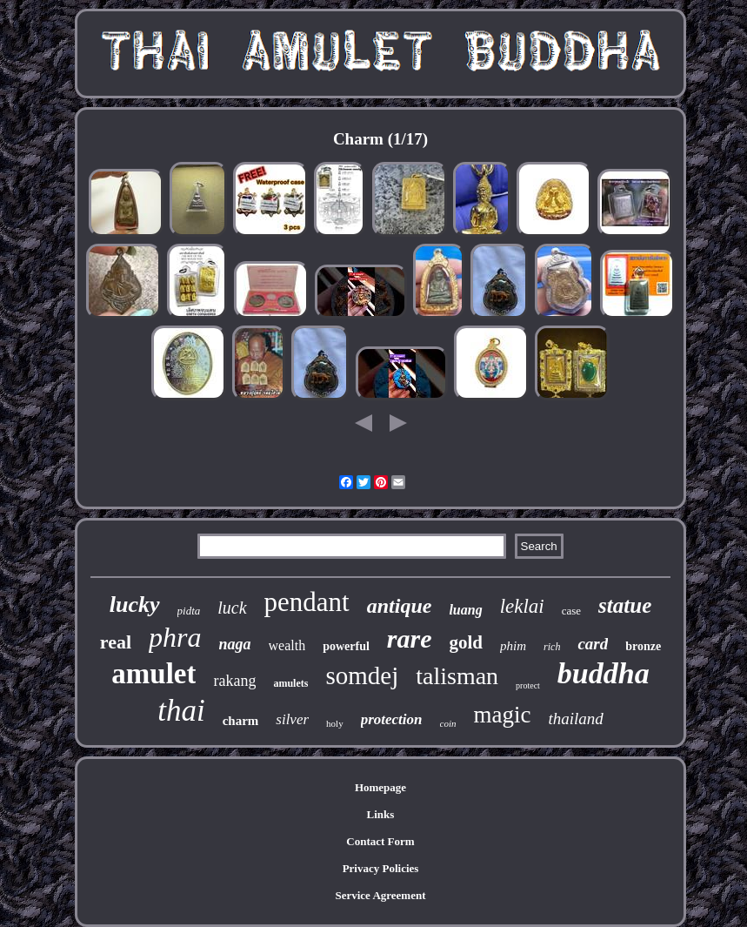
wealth (287, 645)
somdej (361, 675)
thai (180, 711)
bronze (643, 646)
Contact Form (380, 841)
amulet (153, 673)
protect (528, 685)
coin (448, 723)
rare (409, 638)
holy (334, 723)
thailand (575, 718)
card (592, 644)
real (115, 642)
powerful (346, 646)
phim (513, 646)
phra (175, 637)
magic (501, 715)
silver (292, 719)
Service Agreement (380, 895)
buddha (603, 673)
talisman (457, 675)
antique (399, 605)
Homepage (380, 787)
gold (467, 642)
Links (381, 814)
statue (624, 605)
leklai (522, 606)
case (571, 610)
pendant (307, 602)
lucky (135, 604)
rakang (234, 680)
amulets (290, 683)
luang (465, 609)
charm (241, 721)
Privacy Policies (381, 868)
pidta (189, 610)
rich (552, 647)
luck (231, 607)
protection (392, 719)
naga (235, 644)
